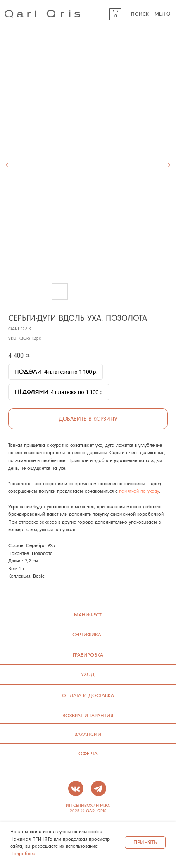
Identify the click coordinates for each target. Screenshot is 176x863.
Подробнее (22, 853)
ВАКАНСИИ (87, 733)
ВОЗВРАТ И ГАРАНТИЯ (87, 715)
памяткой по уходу (139, 491)
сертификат (87, 634)
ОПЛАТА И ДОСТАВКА (88, 695)
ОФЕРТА (88, 753)
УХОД (88, 674)
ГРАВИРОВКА (88, 654)
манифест (88, 614)
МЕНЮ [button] (162, 13)
